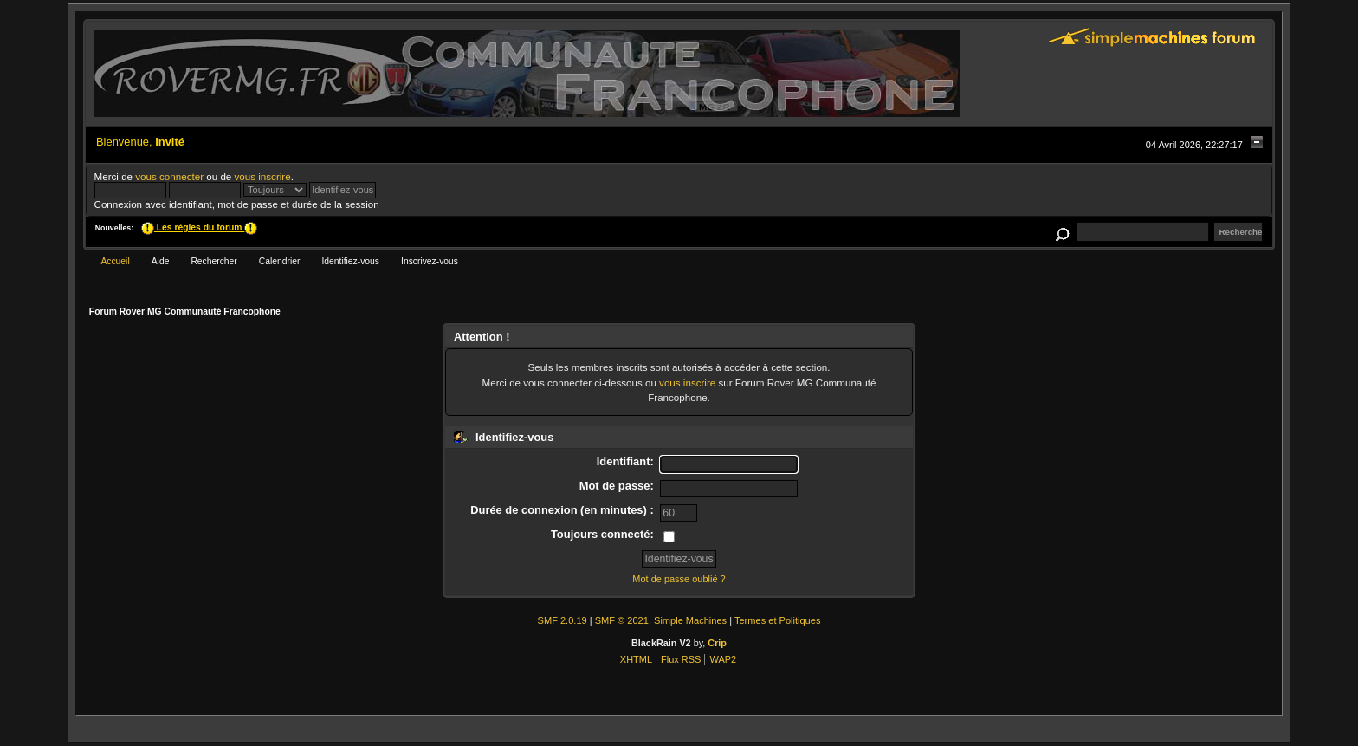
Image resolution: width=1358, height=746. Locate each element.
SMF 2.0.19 (562, 620)
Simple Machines (690, 620)
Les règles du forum (199, 227)
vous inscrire (263, 176)
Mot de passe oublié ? (678, 579)
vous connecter (169, 176)
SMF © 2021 (622, 620)
